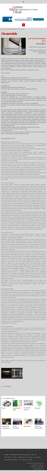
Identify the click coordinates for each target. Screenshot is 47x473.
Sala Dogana (7, 386)
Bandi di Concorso (7, 457)
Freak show (37, 408)
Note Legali (24, 459)
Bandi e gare (34, 454)
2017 (4, 29)
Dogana (8, 29)
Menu (23, 1)
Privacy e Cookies (30, 457)
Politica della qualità (21, 457)
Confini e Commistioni (16, 427)
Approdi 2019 (27, 426)
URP (20, 459)
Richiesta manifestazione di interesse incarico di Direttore (20, 454)
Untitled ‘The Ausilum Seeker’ (39, 427)
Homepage (6, 454)
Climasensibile (9, 33)
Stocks (3, 408)
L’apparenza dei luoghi (17, 409)
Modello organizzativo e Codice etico (10, 459)
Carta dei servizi (37, 457)
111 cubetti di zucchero (27, 408)
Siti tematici (30, 459)
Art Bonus (14, 457)
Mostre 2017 (14, 29)
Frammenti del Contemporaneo (6, 427)
